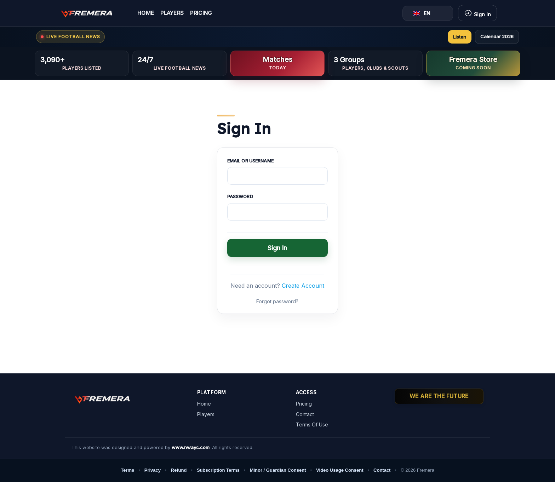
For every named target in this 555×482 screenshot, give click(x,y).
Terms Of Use (312, 424)
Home (145, 13)
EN (421, 13)
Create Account (303, 285)
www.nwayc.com (191, 447)
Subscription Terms (218, 470)
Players (172, 13)
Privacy (152, 470)
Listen (459, 37)
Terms (127, 470)
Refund (179, 470)
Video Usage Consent (339, 470)
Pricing (201, 13)
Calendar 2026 (497, 36)
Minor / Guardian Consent (278, 470)
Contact (305, 414)
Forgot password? (277, 301)
